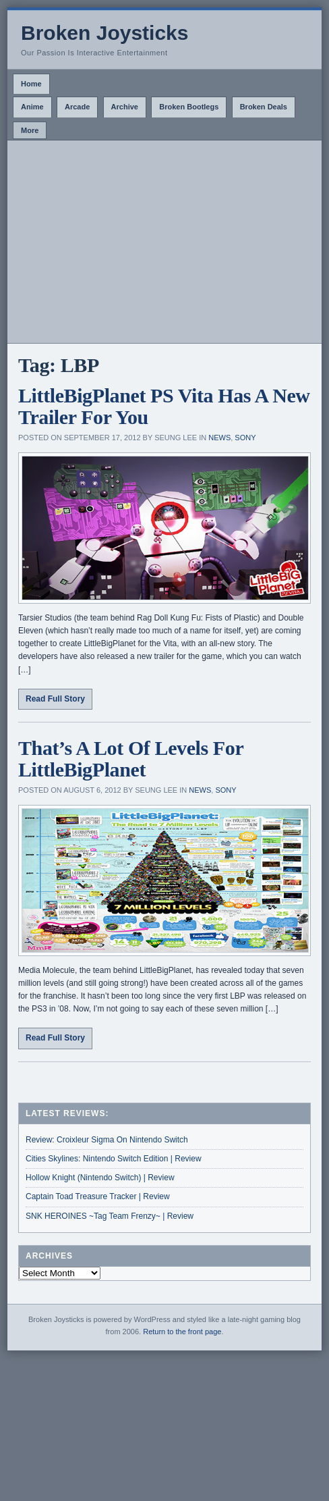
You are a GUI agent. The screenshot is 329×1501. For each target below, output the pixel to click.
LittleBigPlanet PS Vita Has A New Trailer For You (164, 406)
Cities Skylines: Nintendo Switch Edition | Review (114, 1158)
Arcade (77, 107)
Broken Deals (263, 107)
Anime (32, 107)
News (219, 437)
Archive (124, 107)
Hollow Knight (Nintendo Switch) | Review (100, 1177)
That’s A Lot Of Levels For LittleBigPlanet (130, 759)
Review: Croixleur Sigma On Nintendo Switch (107, 1139)
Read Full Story (55, 699)
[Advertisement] (164, 241)
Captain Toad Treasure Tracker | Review (98, 1196)
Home (31, 84)
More (29, 130)
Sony (245, 437)
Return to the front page (182, 1331)
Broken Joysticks (104, 33)
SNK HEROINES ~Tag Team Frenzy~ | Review (109, 1216)
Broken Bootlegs (188, 107)
